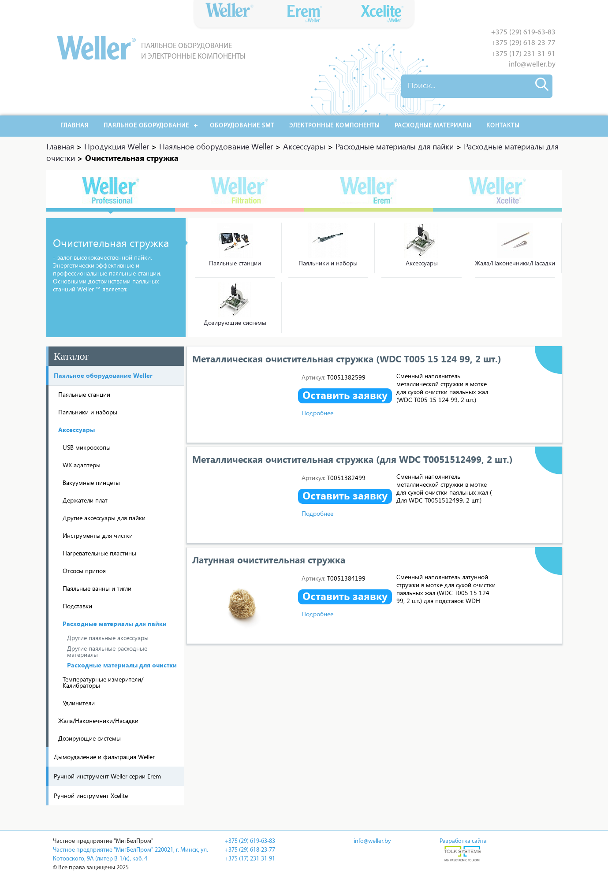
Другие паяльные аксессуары (108, 637)
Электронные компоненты (334, 126)
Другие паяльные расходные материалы (107, 651)
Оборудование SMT (242, 126)
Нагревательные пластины (99, 553)
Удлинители (79, 703)
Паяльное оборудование (146, 126)
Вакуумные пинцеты (91, 482)
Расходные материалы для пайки (115, 623)
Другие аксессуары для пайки (104, 518)
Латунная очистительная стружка (268, 559)
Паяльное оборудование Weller (103, 375)
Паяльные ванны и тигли (97, 588)
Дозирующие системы (235, 322)
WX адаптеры (82, 465)
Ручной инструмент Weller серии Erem (107, 776)
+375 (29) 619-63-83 (523, 32)
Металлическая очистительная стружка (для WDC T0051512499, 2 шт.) (352, 459)
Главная (74, 126)
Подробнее (317, 413)
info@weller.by (532, 64)
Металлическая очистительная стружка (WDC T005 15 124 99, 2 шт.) (346, 358)
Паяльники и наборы (328, 263)
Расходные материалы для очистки (122, 665)
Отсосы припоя (84, 570)
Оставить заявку (345, 395)
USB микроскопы (87, 447)
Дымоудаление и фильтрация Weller (104, 756)
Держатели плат (85, 500)
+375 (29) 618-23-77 (523, 43)
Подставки (77, 606)
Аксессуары (422, 263)
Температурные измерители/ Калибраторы (103, 682)
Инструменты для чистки (98, 535)
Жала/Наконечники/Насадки (515, 263)
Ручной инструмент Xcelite (91, 795)
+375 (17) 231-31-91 (523, 54)
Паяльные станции (235, 263)
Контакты (502, 126)
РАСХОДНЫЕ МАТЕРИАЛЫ (433, 126)
